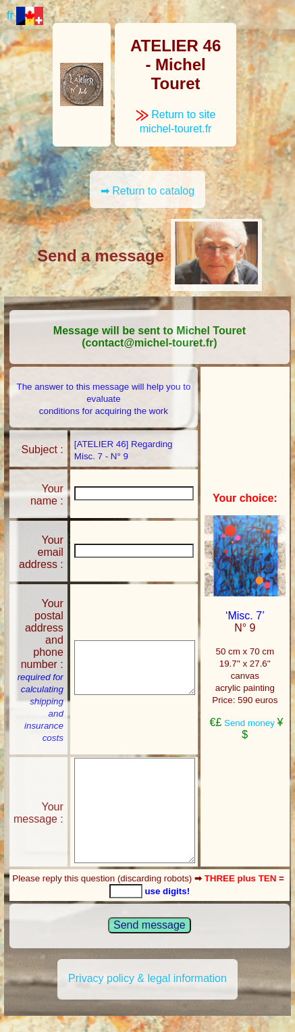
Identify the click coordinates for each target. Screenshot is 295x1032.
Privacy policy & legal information (147, 978)
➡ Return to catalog (147, 191)
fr (25, 15)
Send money (249, 723)
